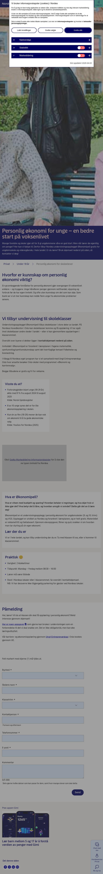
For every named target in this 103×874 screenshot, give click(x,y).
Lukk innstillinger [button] (24, 30)
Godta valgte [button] (50, 30)
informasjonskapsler (65, 21)
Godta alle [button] (78, 30)
